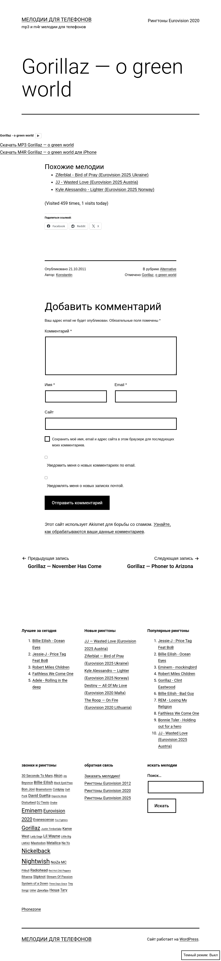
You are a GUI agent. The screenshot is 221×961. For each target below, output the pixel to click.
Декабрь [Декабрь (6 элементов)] (43, 890)
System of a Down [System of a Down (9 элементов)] (35, 883)
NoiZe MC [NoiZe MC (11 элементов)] (58, 862)
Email (121, 385)
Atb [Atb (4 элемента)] (65, 776)
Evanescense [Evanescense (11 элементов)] (43, 820)
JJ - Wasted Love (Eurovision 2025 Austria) (173, 739)
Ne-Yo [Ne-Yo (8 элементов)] (66, 843)
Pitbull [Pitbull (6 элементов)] (25, 870)
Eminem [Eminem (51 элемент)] (32, 810)
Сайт (49, 412)
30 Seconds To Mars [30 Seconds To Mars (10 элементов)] (37, 776)
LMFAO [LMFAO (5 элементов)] (26, 843)
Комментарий (58, 331)
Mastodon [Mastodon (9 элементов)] (38, 843)
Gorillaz (147, 275)
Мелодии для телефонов (57, 20)
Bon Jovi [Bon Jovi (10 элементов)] (28, 789)
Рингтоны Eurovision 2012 (107, 783)
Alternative (168, 269)
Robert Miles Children (50, 667)
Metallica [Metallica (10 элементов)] (54, 843)
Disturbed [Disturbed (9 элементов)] (29, 802)
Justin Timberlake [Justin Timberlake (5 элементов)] (51, 829)
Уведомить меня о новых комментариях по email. (91, 465)
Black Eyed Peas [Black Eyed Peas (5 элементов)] (63, 782)
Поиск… (154, 775)
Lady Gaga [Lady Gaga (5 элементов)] (36, 836)
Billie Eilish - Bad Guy (176, 693)
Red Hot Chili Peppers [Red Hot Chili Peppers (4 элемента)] (60, 870)
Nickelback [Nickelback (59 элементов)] (36, 851)
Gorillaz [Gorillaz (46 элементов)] (31, 828)
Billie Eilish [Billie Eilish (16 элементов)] (43, 782)
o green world (165, 275)
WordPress (189, 939)
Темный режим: (200, 955)
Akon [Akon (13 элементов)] (58, 775)
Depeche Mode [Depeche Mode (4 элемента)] (59, 796)
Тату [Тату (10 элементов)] (63, 890)
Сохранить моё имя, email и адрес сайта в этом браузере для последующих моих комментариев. (113, 442)
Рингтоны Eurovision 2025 (107, 798)
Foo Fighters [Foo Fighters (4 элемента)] (61, 820)
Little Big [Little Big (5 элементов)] (66, 836)
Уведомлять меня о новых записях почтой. (85, 486)
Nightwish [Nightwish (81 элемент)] (36, 861)
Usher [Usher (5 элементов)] (33, 890)
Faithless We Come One (52, 673)
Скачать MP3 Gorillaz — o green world (37, 144)
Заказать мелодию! (102, 776)
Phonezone (31, 909)
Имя (50, 385)
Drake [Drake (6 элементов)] (53, 802)
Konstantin (64, 275)
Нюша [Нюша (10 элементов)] (54, 890)
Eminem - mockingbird (177, 667)
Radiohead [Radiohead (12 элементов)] (39, 870)
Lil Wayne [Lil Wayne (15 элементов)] (51, 836)
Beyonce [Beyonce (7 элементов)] (27, 782)
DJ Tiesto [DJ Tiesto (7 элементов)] (43, 802)
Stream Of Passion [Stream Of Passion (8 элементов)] (60, 877)
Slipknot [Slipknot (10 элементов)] (39, 877)
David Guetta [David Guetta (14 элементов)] (39, 795)
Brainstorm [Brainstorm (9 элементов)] (44, 789)
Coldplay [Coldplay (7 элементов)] (58, 789)
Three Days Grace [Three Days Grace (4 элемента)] (58, 883)
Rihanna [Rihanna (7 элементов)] (27, 877)
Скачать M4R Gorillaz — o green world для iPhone (48, 152)
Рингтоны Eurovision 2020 (173, 20)
